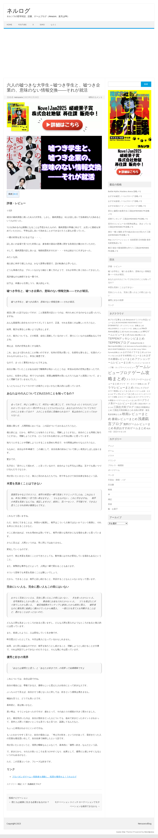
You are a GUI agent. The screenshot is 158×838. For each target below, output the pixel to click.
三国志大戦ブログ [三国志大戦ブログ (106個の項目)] (123, 406)
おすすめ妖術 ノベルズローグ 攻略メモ (125, 201)
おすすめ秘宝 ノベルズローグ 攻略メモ (125, 196)
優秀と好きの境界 (116, 300)
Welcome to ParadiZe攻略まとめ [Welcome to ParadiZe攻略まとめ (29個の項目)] (139, 346)
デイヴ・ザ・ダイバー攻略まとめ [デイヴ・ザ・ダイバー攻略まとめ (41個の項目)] (133, 384)
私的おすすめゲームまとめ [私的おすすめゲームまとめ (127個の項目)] (130, 428)
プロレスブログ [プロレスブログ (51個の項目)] (141, 388)
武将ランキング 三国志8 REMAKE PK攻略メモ (128, 219)
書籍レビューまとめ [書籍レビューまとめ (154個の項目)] (124, 419)
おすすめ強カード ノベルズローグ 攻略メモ (127, 206)
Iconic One (120, 832)
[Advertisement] (79, 53)
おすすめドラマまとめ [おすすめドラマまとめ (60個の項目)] (133, 352)
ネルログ (18, 10)
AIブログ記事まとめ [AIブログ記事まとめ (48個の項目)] (116, 320)
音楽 (110, 504)
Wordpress (149, 832)
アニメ (111, 446)
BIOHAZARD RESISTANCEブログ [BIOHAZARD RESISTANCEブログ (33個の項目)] (130, 322)
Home (9, 25)
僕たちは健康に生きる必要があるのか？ (29, 802)
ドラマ (111, 456)
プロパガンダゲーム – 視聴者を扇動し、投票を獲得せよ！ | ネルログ (44, 776)
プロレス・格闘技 (116, 465)
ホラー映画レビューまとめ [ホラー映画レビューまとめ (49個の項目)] (119, 391)
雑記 (20, 784)
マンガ (111, 475)
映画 (110, 489)
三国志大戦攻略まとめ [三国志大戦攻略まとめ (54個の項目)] (122, 410)
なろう (53, 25)
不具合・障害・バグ (117, 480)
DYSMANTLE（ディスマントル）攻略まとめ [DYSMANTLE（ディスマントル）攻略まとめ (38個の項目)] (126, 325)
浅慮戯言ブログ (34, 784)
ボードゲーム (114, 470)
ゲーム (111, 451)
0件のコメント (95, 97)
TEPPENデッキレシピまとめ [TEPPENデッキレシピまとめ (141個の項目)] (126, 338)
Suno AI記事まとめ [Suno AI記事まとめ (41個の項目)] (138, 335)
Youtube (22, 25)
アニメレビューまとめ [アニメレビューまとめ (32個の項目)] (139, 363)
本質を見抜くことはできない (120, 287)
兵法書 (111, 485)
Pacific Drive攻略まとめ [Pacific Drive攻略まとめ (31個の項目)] (133, 332)
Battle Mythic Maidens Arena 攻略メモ (124, 191)
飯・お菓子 (113, 509)
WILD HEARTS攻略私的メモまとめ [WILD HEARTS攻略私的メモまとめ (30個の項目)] (120, 349)
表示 (15, 194)
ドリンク (112, 460)
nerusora (18, 97)
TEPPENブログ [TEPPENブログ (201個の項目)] (119, 342)
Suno (42, 25)
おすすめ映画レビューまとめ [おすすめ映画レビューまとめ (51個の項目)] (132, 355)
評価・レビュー (115, 266)
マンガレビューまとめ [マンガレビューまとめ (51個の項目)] (123, 394)
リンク (111, 305)
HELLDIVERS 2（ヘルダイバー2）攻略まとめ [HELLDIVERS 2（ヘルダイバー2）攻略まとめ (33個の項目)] (124, 328)
